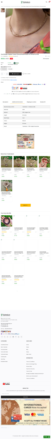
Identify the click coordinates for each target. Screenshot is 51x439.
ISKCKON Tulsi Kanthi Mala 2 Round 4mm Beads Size (31, 253)
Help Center (28, 354)
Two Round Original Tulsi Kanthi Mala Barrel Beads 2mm (31, 229)
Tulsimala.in (5, 56)
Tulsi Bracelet (3, 356)
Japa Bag (3, 359)
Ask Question (46, 58)
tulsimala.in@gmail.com (7, 323)
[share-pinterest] (9, 94)
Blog (27, 349)
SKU (1, 64)
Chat (45, 437)
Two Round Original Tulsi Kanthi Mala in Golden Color (18, 229)
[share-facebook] (4, 94)
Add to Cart (15, 74)
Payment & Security (30, 368)
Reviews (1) (42, 102)
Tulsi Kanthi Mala (7, 6)
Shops (27, 347)
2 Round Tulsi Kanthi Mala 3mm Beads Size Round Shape (6, 277)
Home (2, 6)
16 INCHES (10, 69)
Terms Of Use (29, 371)
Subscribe (25, 397)
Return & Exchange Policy (31, 364)
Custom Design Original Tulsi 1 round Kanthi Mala (44, 253)
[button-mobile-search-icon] (46, 2)
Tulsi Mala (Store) (4, 344)
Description (5, 102)
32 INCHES (4, 69)
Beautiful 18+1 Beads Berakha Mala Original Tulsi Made (6, 194)
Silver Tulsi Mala (4, 347)
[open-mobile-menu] (1, 2)
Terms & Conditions (30, 361)
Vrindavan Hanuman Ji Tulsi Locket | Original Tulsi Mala (6, 170)
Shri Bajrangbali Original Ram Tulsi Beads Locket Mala (31, 170)
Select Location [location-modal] (13, 79)
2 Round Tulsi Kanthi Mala (15, 6)
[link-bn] (25, 141)
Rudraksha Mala (4, 361)
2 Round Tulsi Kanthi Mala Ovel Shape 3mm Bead (19, 253)
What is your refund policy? (31, 376)
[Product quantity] (4, 74)
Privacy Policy (29, 366)
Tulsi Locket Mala (4, 351)
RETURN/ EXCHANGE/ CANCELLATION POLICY (35, 373)
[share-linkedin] (11, 94)
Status (2, 62)
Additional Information (17, 102)
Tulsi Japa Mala (4, 349)
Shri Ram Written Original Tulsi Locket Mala (18, 170)
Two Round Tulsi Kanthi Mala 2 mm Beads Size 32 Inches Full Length (6, 253)
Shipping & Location (31, 102)
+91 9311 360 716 (5, 325)
